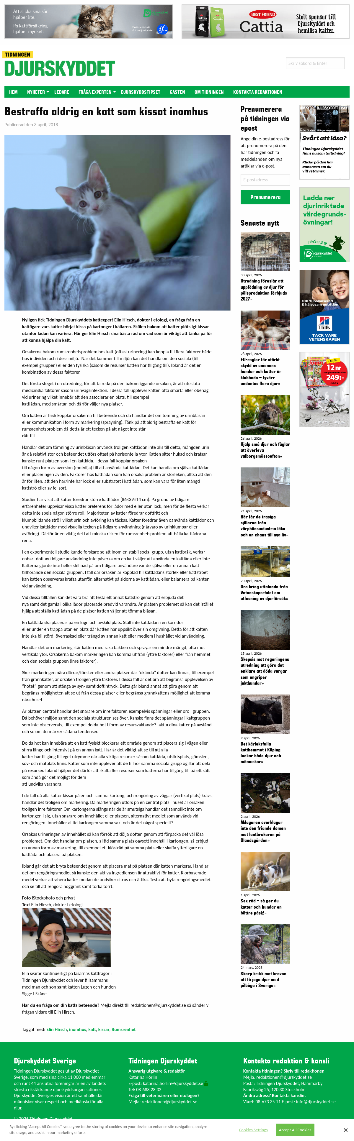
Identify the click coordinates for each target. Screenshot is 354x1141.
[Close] (346, 1130)
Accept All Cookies (295, 1129)
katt (92, 1029)
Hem (13, 92)
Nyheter (36, 92)
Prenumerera (265, 197)
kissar (104, 1029)
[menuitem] (13, 92)
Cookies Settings (253, 1129)
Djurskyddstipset (140, 92)
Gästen (177, 92)
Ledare (61, 92)
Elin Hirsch (56, 1029)
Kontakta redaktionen (257, 92)
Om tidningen (209, 92)
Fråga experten (95, 92)
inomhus (77, 1029)
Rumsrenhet (124, 1029)
